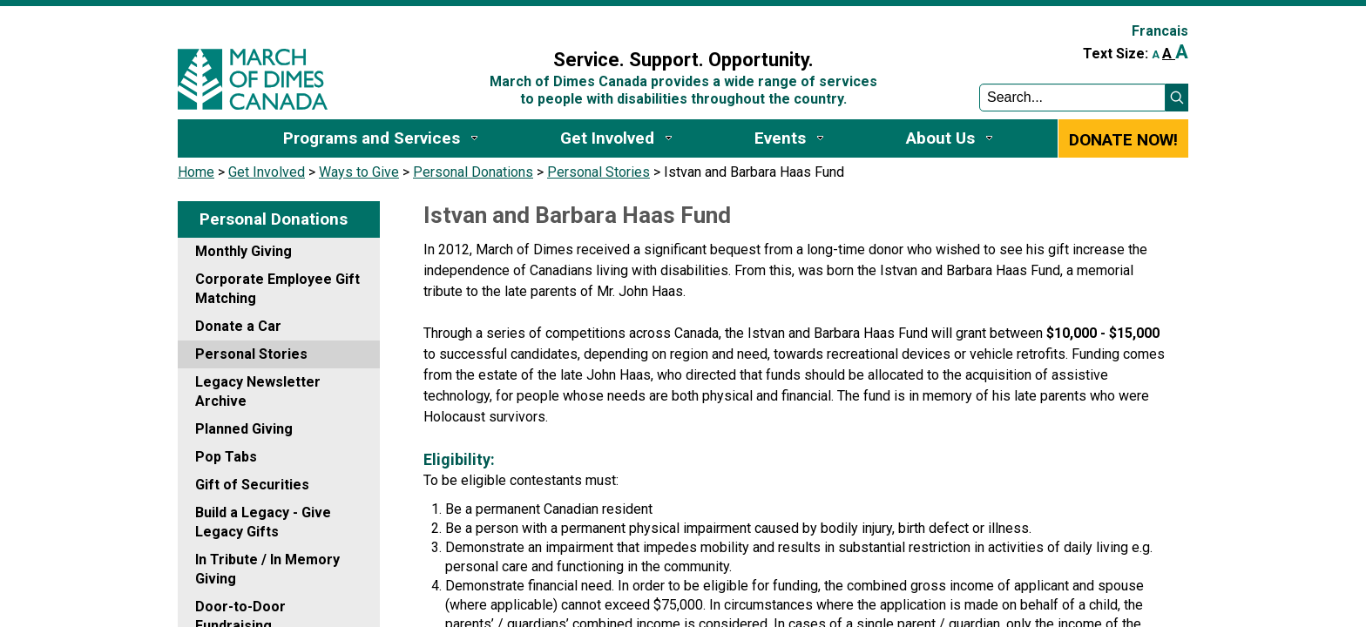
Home (196, 172)
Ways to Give (359, 172)
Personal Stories (598, 172)
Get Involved (266, 172)
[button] (1177, 97)
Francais (1160, 31)
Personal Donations (473, 172)
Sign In (468, 23)
